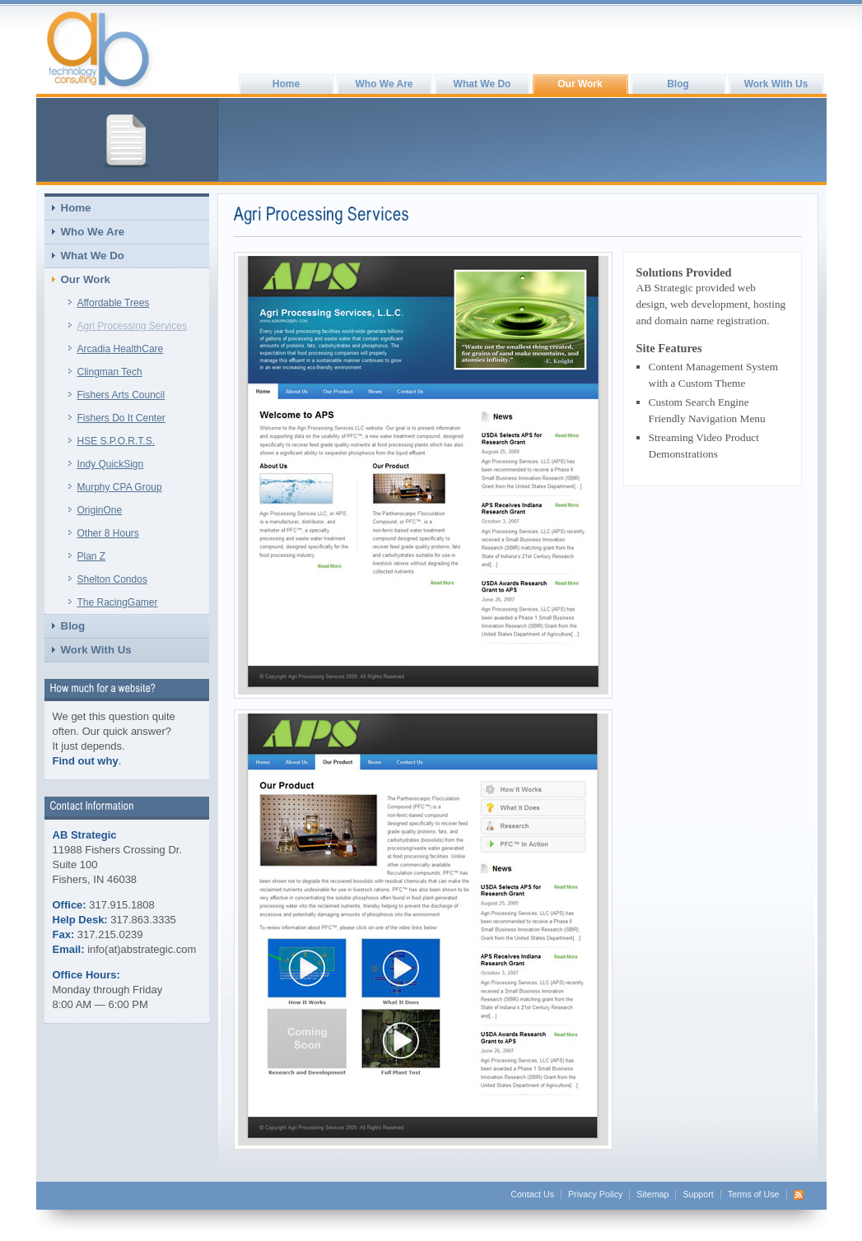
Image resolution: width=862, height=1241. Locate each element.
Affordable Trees (113, 303)
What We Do (482, 84)
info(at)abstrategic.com (141, 949)
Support (698, 1194)
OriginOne (100, 510)
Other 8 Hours (108, 533)
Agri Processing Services (132, 326)
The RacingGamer (117, 602)
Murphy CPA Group (119, 487)
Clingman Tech (109, 372)
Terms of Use (754, 1194)
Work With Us (776, 84)
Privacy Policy (595, 1194)
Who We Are (383, 84)
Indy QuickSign (110, 464)
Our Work (579, 84)
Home (286, 84)
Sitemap (652, 1194)
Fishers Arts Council (121, 395)
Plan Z (91, 556)
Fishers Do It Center (121, 418)
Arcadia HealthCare (120, 349)
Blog (678, 84)
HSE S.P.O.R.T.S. (116, 441)
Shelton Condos (112, 579)
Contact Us (532, 1194)
